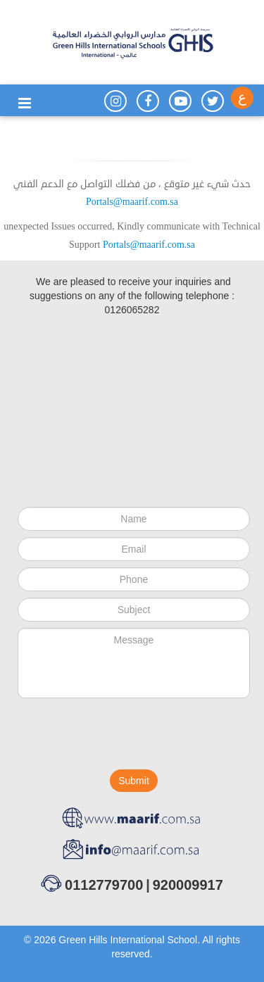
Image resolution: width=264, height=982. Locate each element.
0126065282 (132, 309)
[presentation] (125, 737)
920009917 (188, 885)
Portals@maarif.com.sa (132, 201)
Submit (133, 780)
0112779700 (104, 885)
